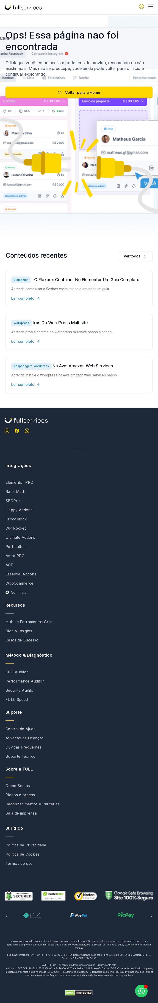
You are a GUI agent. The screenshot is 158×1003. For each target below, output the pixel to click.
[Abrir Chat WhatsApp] (141, 991)
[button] (6, 915)
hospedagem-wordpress (31, 366)
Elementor (21, 280)
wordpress (21, 323)
